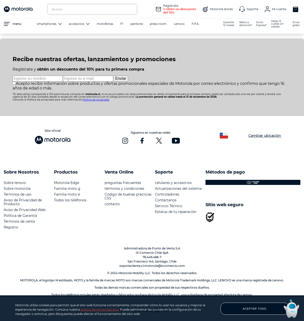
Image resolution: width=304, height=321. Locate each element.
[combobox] (92, 9)
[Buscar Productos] (132, 9)
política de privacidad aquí (100, 309)
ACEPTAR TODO (254, 308)
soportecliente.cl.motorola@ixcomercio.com (152, 266)
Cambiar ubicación (264, 135)
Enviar (120, 78)
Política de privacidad (96, 99)
